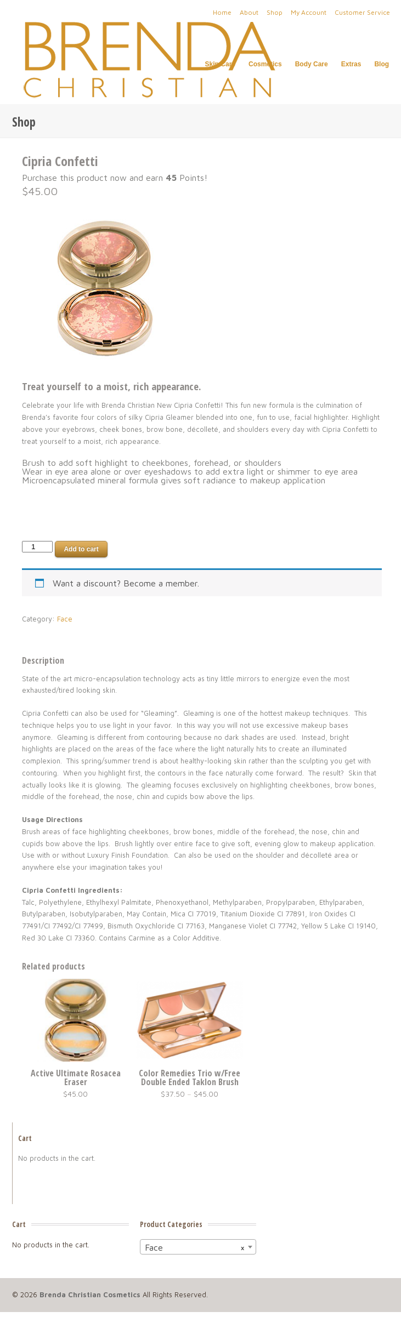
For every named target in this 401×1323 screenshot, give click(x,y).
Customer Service (362, 12)
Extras (351, 64)
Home (222, 12)
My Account (308, 12)
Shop (275, 12)
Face (64, 619)
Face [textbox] (195, 1247)
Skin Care (220, 64)
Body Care (311, 64)
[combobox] (198, 1246)
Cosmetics (265, 64)
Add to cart (81, 549)
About (249, 12)
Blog (381, 64)
